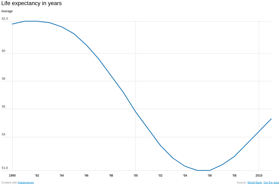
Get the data (271, 182)
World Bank (254, 182)
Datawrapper (26, 182)
